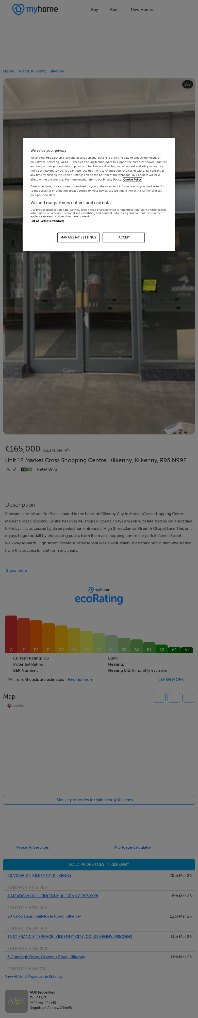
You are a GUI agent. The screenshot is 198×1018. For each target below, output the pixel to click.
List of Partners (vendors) (47, 221)
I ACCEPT (124, 237)
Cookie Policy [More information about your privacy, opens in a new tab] (132, 179)
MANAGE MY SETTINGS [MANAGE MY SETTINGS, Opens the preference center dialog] (78, 237)
